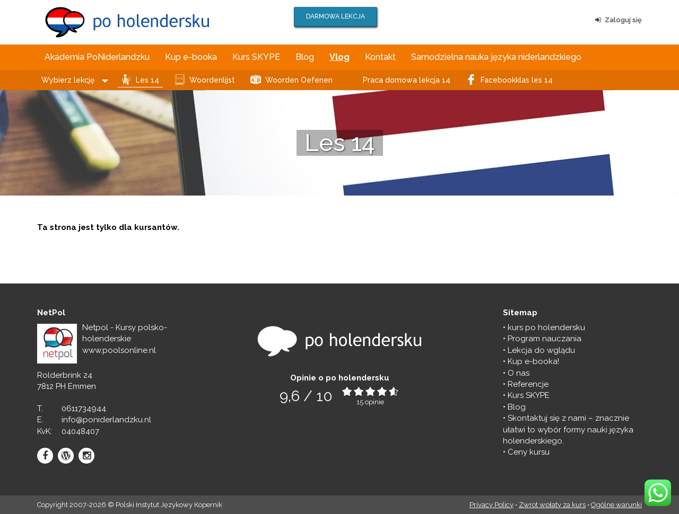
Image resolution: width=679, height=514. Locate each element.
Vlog (339, 57)
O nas (518, 373)
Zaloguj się (618, 20)
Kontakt (380, 57)
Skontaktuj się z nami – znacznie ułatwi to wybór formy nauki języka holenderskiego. (568, 429)
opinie (374, 402)
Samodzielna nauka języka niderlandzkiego (496, 57)
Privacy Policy (491, 505)
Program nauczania (544, 338)
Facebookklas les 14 (517, 80)
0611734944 (84, 408)
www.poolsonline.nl (119, 350)
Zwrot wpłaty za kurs (552, 505)
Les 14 (147, 80)
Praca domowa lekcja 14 (406, 80)
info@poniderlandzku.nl (106, 419)
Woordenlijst (212, 80)
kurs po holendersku (546, 327)
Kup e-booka (191, 57)
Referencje (528, 384)
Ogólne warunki (616, 505)
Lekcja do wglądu (541, 350)
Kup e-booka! (533, 361)
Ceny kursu (529, 452)
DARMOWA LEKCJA (335, 16)
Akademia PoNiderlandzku (97, 57)
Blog (304, 57)
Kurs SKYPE (256, 57)
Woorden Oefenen (299, 80)
